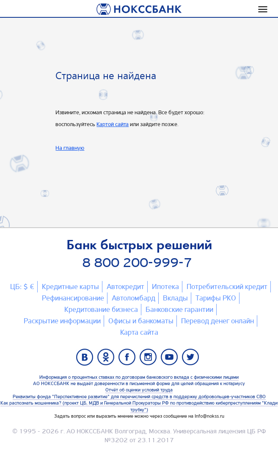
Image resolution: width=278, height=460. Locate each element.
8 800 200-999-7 (137, 262)
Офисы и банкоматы (140, 321)
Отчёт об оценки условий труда (139, 390)
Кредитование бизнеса (101, 309)
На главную (69, 147)
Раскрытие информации (62, 321)
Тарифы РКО (215, 298)
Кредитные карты (70, 286)
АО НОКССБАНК (89, 431)
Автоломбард (133, 298)
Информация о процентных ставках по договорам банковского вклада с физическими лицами (139, 377)
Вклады (175, 298)
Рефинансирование (73, 298)
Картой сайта (112, 124)
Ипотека (165, 286)
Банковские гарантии (179, 309)
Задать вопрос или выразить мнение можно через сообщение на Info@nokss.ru (139, 416)
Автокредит (125, 286)
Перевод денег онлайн (217, 321)
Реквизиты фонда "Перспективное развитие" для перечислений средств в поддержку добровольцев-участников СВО (139, 396)
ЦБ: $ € (22, 286)
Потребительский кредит (227, 286)
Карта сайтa (139, 332)
